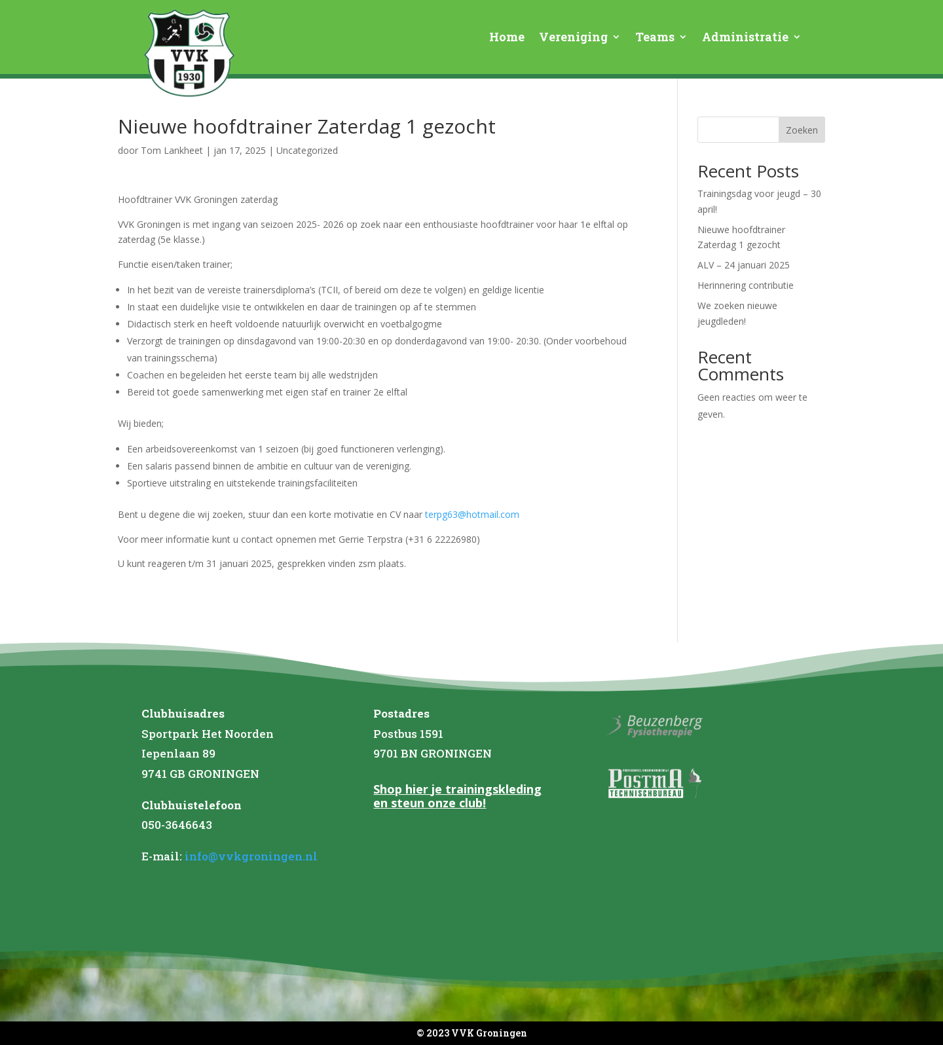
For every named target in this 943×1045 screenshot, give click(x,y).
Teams (655, 38)
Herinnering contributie (745, 285)
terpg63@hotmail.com (472, 514)
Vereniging (573, 38)
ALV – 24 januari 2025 (743, 265)
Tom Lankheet (172, 150)
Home (507, 38)
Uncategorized (307, 150)
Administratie (745, 38)
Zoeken (802, 130)
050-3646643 (176, 824)
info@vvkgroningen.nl (251, 856)
